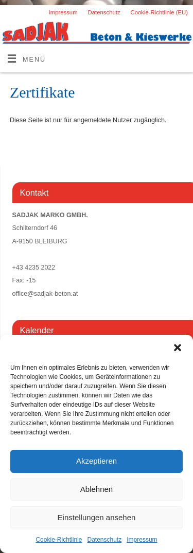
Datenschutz (104, 539)
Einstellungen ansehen (97, 517)
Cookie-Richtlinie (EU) (159, 12)
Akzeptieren (96, 460)
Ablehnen (96, 489)
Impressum (142, 539)
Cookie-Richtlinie (59, 539)
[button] (177, 347)
